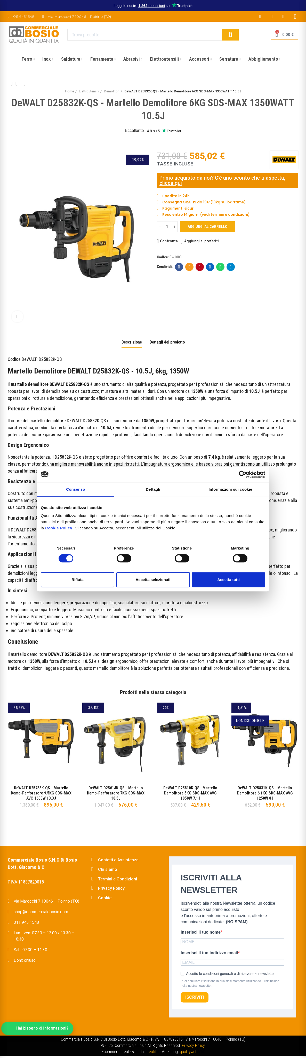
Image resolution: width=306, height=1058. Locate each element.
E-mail (189, 267)
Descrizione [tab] (132, 342)
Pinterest (200, 267)
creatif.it (152, 1051)
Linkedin (210, 267)
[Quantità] (167, 226)
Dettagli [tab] (153, 489)
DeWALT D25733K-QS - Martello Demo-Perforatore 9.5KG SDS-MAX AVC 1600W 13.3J (41, 793)
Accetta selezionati (152, 579)
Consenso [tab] (75, 489)
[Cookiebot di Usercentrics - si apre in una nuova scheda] (242, 474)
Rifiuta (77, 579)
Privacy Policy (193, 1045)
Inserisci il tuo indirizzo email (209, 953)
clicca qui (170, 183)
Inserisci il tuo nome (201, 932)
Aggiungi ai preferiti (201, 241)
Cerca (230, 35)
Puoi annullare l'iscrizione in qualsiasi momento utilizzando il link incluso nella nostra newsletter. (230, 983)
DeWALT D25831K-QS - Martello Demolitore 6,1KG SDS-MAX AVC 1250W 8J (265, 793)
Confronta (169, 241)
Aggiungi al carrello (208, 226)
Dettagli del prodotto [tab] (167, 342)
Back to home (18, 83)
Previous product (11, 83)
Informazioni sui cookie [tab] (230, 489)
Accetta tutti (228, 579)
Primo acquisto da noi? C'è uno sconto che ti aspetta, (222, 178)
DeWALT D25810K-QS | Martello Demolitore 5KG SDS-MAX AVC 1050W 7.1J (190, 793)
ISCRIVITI (194, 997)
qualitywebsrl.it (192, 1051)
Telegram (231, 267)
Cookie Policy (58, 528)
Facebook (179, 267)
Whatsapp (220, 267)
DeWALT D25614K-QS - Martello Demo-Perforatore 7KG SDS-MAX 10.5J (115, 793)
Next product (24, 83)
